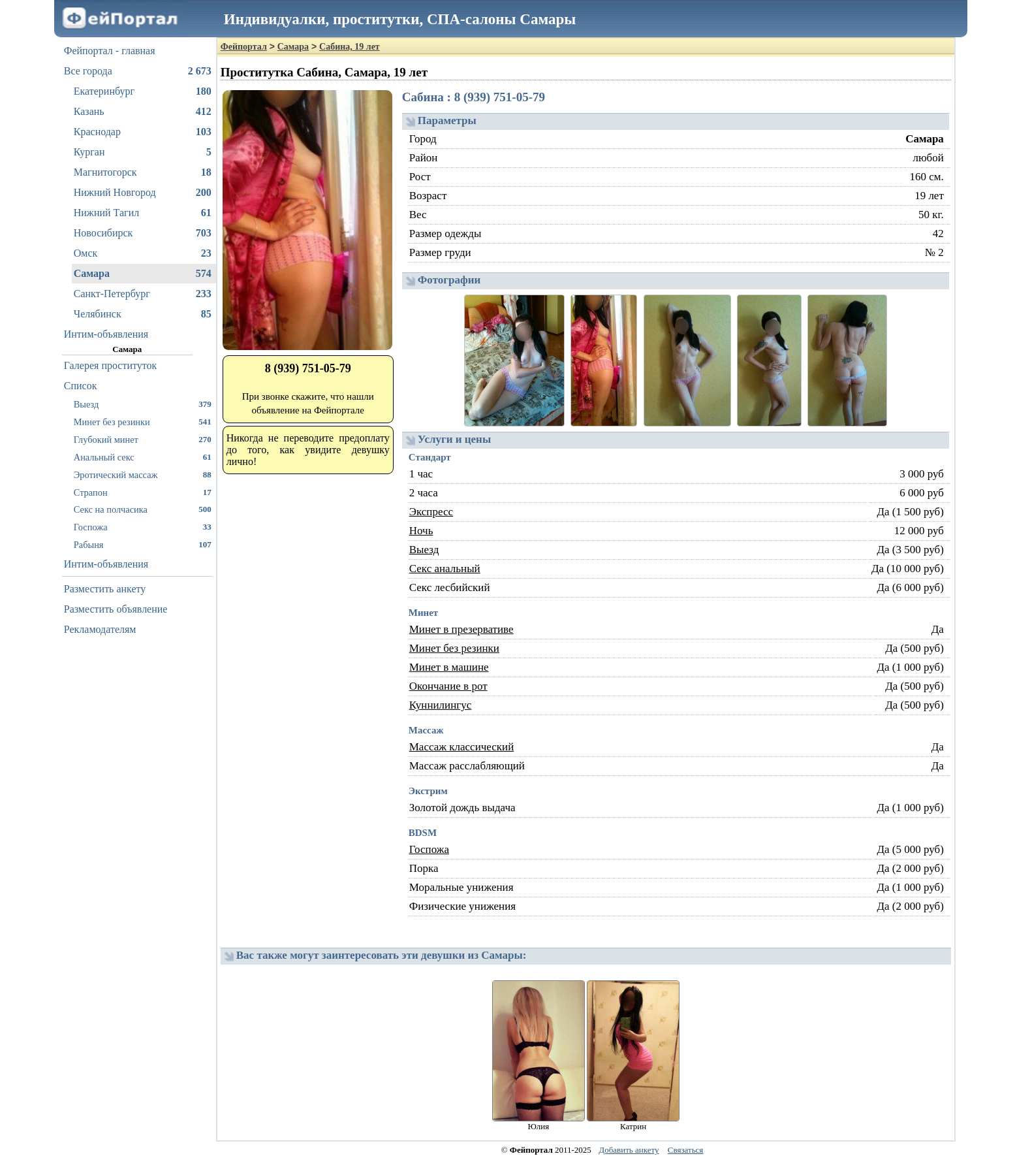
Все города (137, 71)
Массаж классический (461, 747)
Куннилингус (440, 705)
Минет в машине (449, 667)
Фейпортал (244, 47)
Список (80, 385)
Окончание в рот (448, 686)
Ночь (421, 530)
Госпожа (142, 526)
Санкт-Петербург (142, 294)
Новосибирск (142, 233)
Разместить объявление (116, 609)
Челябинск (142, 314)
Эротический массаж (142, 474)
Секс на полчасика (142, 509)
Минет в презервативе (461, 629)
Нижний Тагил (142, 213)
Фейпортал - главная (109, 50)
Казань (142, 111)
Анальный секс (142, 456)
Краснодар (142, 132)
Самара (142, 273)
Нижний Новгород (142, 192)
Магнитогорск (142, 172)
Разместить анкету (105, 588)
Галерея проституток (110, 365)
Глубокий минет (142, 439)
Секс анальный (444, 568)
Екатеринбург (142, 91)
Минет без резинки (142, 421)
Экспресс (431, 512)
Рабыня (142, 544)
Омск (142, 253)
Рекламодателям (100, 629)
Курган (142, 152)
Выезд (142, 403)
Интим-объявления (106, 334)
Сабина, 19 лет (349, 47)
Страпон (142, 492)
